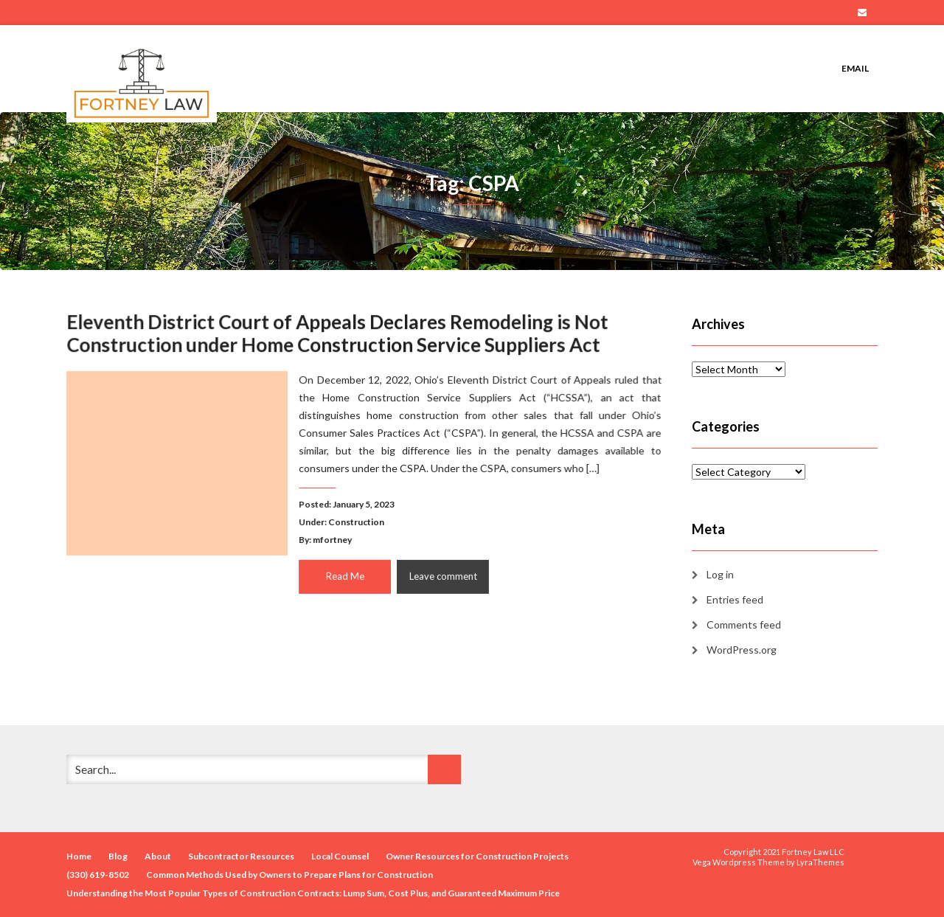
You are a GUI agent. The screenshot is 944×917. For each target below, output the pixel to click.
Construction (356, 521)
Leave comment (442, 575)
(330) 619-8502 (97, 874)
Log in (720, 574)
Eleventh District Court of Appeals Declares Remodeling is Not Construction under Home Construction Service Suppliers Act (337, 334)
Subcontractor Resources (241, 856)
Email (862, 12)
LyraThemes (820, 862)
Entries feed (735, 599)
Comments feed (744, 624)
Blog (118, 856)
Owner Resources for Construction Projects (477, 856)
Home (78, 856)
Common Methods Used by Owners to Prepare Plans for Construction (289, 874)
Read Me (345, 575)
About (158, 856)
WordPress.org (742, 649)
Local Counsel (340, 856)
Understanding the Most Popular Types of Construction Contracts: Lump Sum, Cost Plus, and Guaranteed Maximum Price (313, 893)
